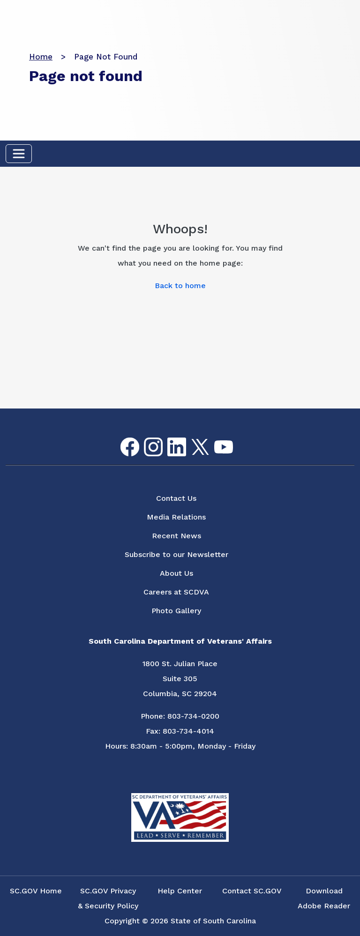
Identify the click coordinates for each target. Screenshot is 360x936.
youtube (216, 440)
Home (40, 56)
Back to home (180, 285)
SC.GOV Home (36, 890)
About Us (176, 573)
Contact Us (176, 498)
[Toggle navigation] (19, 153)
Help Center (180, 890)
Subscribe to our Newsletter (176, 554)
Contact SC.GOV (252, 890)
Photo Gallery (176, 610)
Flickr (239, 443)
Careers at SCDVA (176, 591)
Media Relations (176, 517)
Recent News (176, 535)
